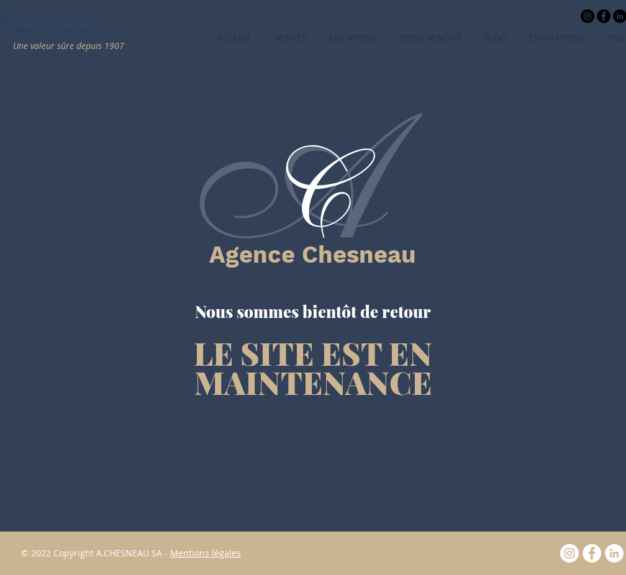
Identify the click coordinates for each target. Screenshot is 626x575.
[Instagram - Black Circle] (587, 16)
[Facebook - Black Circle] (603, 16)
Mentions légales (205, 553)
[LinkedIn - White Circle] (614, 553)
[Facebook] (592, 553)
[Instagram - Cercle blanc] (569, 553)
